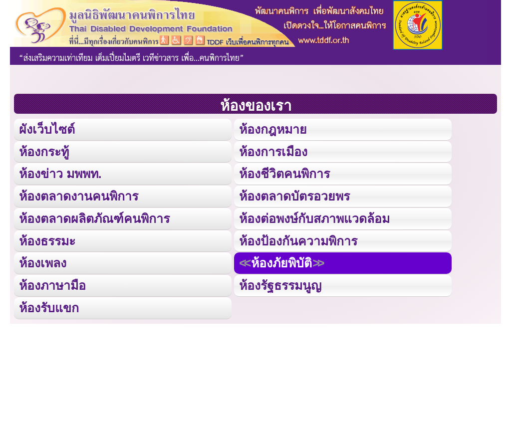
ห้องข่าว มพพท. (60, 173)
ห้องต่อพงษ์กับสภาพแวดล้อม (314, 216)
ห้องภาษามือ (52, 283)
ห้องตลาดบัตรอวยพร (294, 195)
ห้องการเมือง (273, 151)
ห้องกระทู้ (44, 151)
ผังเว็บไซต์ (46, 129)
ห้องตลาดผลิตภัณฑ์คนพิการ (94, 216)
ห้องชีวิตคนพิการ (284, 173)
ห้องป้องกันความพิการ (298, 238)
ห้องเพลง (42, 260)
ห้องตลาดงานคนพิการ (78, 195)
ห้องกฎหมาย (272, 129)
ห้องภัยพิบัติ (281, 260)
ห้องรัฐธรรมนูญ (280, 283)
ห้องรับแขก (49, 305)
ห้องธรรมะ (47, 238)
